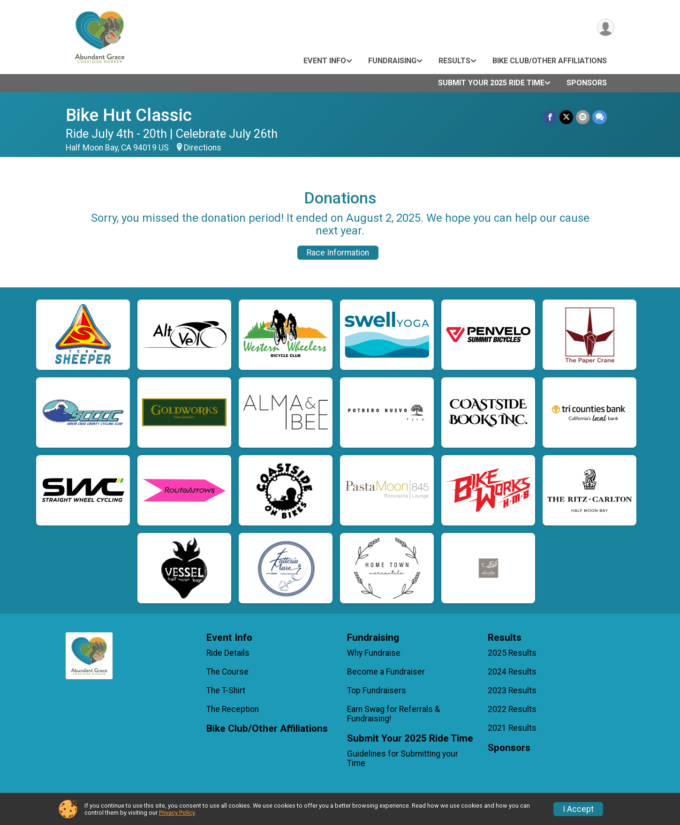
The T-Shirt (225, 690)
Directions (202, 147)
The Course (227, 671)
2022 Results (512, 709)
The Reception (232, 709)
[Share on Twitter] (566, 117)
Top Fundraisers (376, 690)
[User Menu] (605, 27)
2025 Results (512, 653)
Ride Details (227, 653)
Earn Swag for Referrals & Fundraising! (393, 714)
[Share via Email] (582, 117)
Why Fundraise (373, 653)
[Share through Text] (599, 117)
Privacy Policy (177, 812)
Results (454, 60)
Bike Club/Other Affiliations (549, 60)
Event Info (324, 60)
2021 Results (512, 728)
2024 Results (512, 671)
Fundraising (392, 60)
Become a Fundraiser (386, 671)
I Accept (578, 809)
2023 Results (512, 690)
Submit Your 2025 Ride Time (491, 82)
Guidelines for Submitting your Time (402, 758)
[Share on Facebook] (550, 117)
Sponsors (587, 82)
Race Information (338, 252)
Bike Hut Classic (129, 115)
